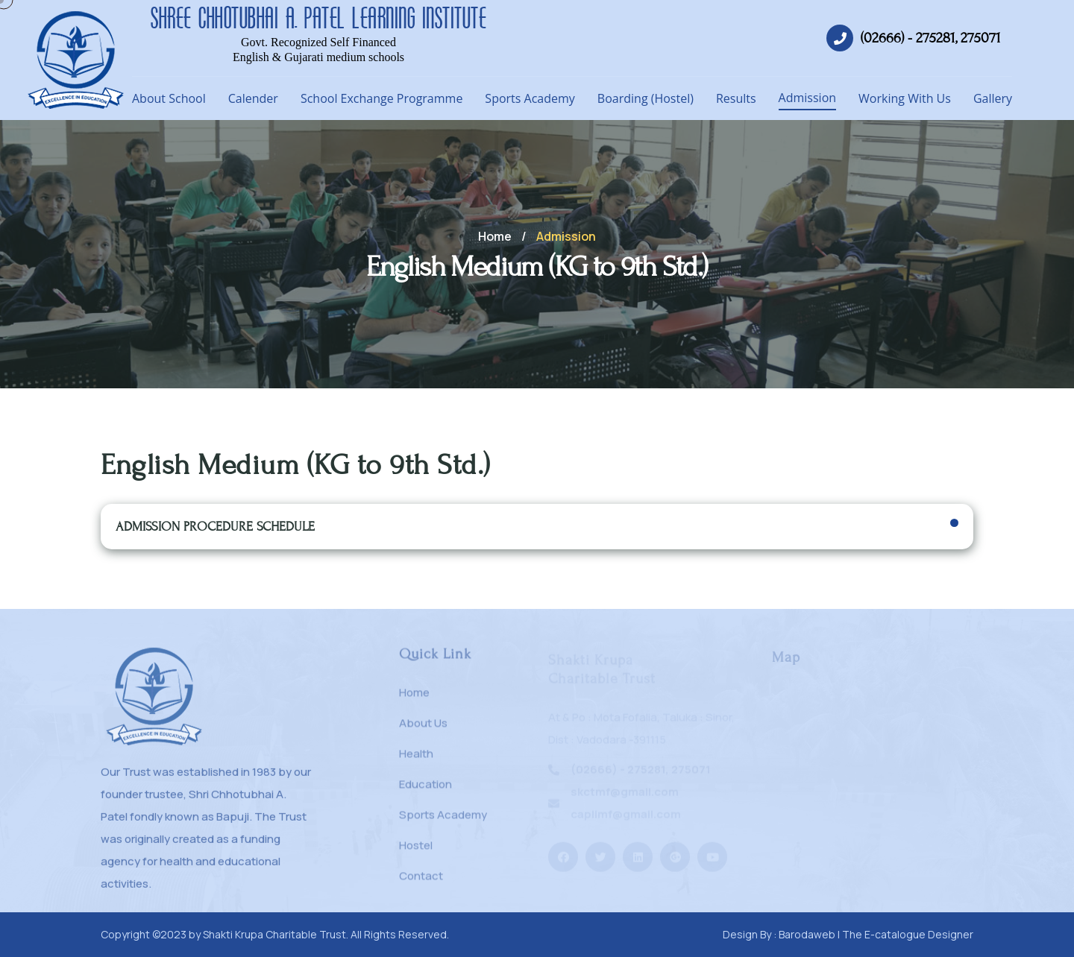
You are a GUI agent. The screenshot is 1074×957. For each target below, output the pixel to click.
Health (416, 760)
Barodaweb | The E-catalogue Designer (876, 934)
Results (736, 98)
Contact (421, 882)
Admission (807, 97)
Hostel (416, 851)
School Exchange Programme (381, 98)
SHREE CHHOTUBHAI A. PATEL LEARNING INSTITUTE (318, 18)
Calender (253, 98)
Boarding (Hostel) (645, 98)
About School (169, 98)
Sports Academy (529, 98)
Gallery (992, 98)
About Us (423, 729)
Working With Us (904, 98)
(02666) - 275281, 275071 (931, 37)
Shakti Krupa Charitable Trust (274, 934)
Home (495, 236)
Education (425, 790)
